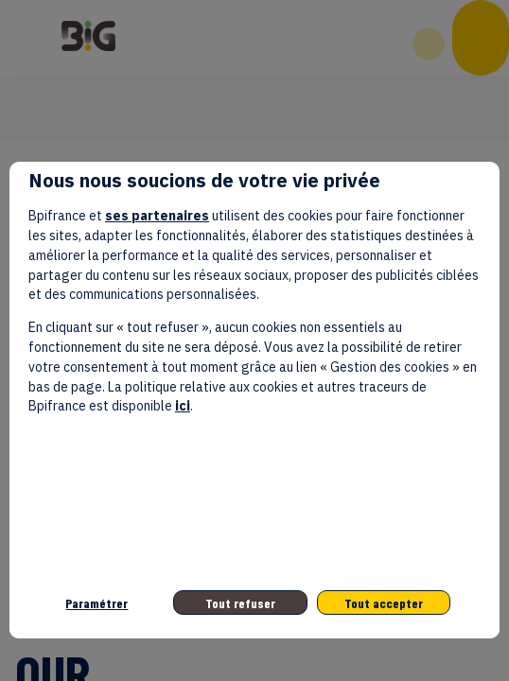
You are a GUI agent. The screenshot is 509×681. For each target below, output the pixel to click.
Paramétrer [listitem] (96, 603)
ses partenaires (157, 215)
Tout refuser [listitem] (240, 603)
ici (182, 405)
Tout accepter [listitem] (383, 603)
